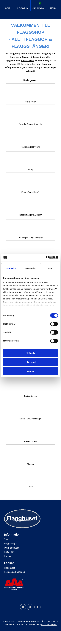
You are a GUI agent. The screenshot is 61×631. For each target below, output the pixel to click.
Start (6, 539)
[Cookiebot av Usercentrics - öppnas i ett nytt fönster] (46, 257)
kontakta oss (27, 60)
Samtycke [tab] (11, 268)
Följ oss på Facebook (14, 572)
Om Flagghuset (11, 548)
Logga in (22, 8)
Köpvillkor (8, 552)
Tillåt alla (30, 353)
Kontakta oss (49, 624)
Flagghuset (9, 568)
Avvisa (30, 371)
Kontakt (7, 556)
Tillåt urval (30, 362)
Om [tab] (50, 268)
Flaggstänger (10, 543)
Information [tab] (30, 268)
